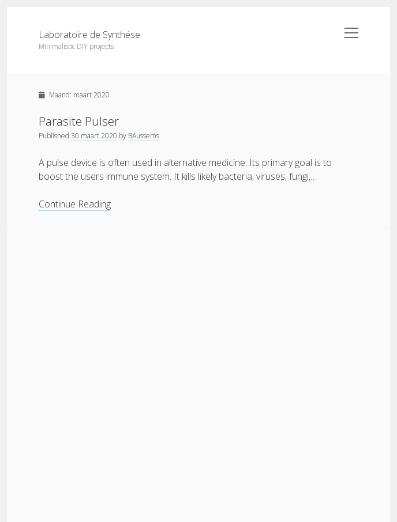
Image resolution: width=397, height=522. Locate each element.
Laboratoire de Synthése (89, 34)
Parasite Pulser (79, 121)
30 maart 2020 (94, 136)
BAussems (143, 136)
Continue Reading (75, 204)
